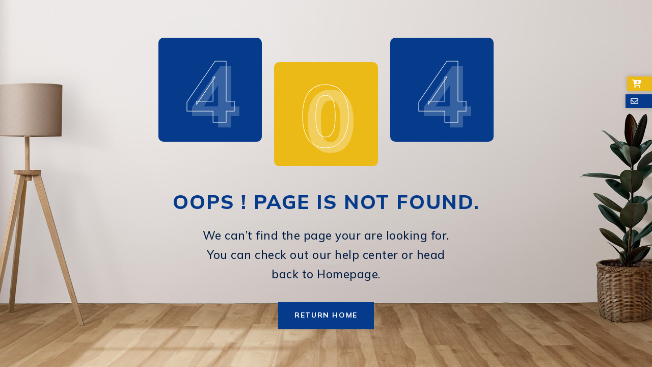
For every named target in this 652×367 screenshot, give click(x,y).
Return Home (326, 315)
